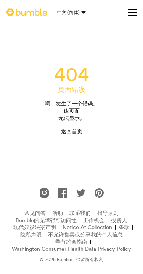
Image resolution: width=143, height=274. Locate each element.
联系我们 (80, 213)
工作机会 (93, 220)
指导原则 (108, 213)
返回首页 (71, 131)
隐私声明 (31, 234)
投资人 (119, 220)
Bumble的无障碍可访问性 (46, 220)
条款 (124, 227)
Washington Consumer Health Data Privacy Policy (71, 249)
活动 (57, 213)
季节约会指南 (71, 241)
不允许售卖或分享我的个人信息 (85, 234)
